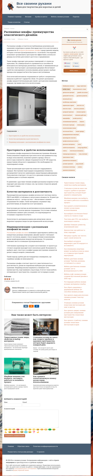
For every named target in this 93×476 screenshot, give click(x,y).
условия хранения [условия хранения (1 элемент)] (68, 163)
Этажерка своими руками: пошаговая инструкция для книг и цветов (74, 305)
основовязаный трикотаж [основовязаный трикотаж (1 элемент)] (70, 121)
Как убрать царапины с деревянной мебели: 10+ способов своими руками (73, 289)
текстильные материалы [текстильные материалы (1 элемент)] (76, 150)
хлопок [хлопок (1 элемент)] (80, 167)
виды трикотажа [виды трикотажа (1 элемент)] (81, 86)
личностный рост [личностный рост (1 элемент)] (67, 115)
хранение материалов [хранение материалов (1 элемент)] (69, 170)
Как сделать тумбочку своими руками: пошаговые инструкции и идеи (76, 322)
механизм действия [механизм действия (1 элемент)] (80, 115)
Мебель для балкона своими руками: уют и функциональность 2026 (75, 268)
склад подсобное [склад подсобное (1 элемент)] (82, 147)
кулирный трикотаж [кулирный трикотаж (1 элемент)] (68, 112)
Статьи (27, 22)
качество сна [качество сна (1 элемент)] (80, 105)
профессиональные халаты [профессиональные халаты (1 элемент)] (70, 141)
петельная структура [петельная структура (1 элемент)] (68, 125)
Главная (11, 447)
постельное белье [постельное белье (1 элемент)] (68, 131)
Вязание (28, 17)
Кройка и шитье (41, 17)
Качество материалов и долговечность (24, 139)
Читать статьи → (74, 70)
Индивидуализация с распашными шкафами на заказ (29, 142)
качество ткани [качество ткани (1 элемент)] (67, 108)
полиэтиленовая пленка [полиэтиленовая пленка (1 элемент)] (69, 128)
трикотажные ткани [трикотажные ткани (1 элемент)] (68, 157)
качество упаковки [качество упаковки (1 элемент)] (79, 108)
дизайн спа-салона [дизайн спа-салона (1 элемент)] (82, 92)
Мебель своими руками (60, 17)
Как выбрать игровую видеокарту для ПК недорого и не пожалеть (76, 243)
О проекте (40, 452)
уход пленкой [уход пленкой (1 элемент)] (79, 163)
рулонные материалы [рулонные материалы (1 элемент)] (69, 144)
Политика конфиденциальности (45, 447)
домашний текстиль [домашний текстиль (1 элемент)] (68, 95)
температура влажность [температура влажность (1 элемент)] (69, 154)
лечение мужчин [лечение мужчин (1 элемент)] (81, 112)
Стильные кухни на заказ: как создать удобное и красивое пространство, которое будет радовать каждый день (45, 341)
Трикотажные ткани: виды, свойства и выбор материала (16, 339)
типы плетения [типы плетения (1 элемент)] (83, 154)
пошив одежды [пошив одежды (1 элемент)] (80, 131)
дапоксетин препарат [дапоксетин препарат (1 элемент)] (68, 92)
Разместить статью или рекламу (20, 452)
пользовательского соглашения (25, 469)
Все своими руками (34, 4)
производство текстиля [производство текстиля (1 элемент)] (69, 137)
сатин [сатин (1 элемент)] (79, 144)
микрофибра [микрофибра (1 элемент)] (66, 118)
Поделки (76, 17)
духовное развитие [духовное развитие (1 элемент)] (82, 95)
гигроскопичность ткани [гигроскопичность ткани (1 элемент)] (79, 89)
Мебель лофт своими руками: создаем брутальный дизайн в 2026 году (76, 276)
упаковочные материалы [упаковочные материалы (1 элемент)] (70, 160)
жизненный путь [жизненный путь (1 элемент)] (67, 99)
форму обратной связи (21, 470)
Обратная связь (23, 447)
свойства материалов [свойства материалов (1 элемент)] (69, 147)
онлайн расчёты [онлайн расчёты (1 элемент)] (77, 118)
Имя (5, 402)
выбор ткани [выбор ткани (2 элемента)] (66, 89)
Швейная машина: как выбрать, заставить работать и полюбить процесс (14, 379)
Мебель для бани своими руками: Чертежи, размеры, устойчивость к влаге (74, 261)
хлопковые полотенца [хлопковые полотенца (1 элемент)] (69, 167)
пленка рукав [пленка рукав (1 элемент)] (80, 125)
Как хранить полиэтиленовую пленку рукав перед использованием (44, 379)
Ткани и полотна (14, 22)
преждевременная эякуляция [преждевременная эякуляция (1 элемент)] (71, 134)
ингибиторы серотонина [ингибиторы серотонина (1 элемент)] (69, 102)
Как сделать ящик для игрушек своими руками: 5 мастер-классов (76, 297)
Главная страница (14, 17)
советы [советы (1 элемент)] (65, 150)
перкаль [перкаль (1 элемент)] (82, 121)
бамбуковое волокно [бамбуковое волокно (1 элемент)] (68, 86)
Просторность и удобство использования (24, 136)
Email (25, 402)
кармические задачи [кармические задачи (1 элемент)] (68, 105)
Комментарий (9, 409)
